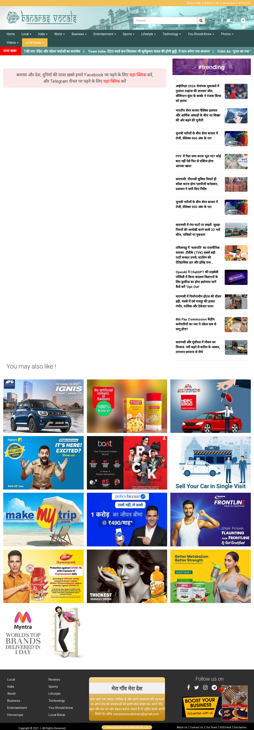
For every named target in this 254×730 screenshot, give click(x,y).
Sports (129, 34)
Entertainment (105, 34)
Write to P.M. (194, 3)
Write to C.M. (211, 3)
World (59, 34)
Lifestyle (148, 34)
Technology (172, 34)
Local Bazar (34, 42)
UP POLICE (244, 3)
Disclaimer (240, 727)
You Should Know (201, 34)
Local (26, 34)
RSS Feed (225, 727)
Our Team (211, 727)
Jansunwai (228, 3)
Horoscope (14, 715)
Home (11, 34)
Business (79, 34)
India (43, 34)
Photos (227, 34)
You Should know (60, 708)
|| (155, 51)
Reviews (54, 679)
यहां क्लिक (138, 74)
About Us (182, 727)
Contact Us (196, 727)
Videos (13, 42)
